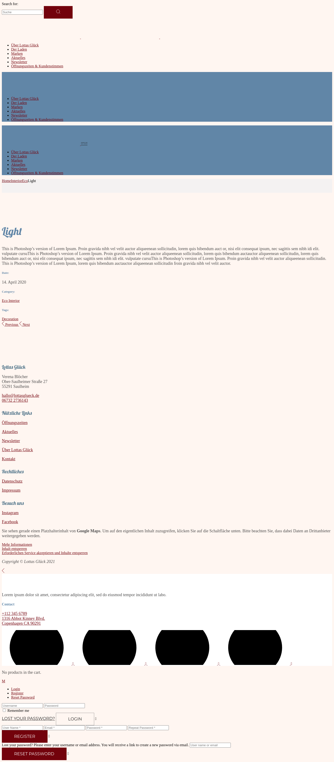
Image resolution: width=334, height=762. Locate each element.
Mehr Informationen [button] (17, 544)
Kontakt (8, 459)
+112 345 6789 (14, 613)
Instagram (10, 512)
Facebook (10, 522)
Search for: (10, 4)
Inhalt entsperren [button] (14, 549)
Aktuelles (10, 431)
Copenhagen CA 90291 (21, 623)
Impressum (11, 490)
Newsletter (11, 440)
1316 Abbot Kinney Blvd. (23, 618)
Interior (14, 301)
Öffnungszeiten (15, 422)
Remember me (18, 711)
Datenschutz (12, 481)
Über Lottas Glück (17, 450)
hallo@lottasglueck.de (20, 395)
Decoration (10, 319)
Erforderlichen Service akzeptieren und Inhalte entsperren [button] (45, 553)
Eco (5, 301)
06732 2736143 (15, 400)
